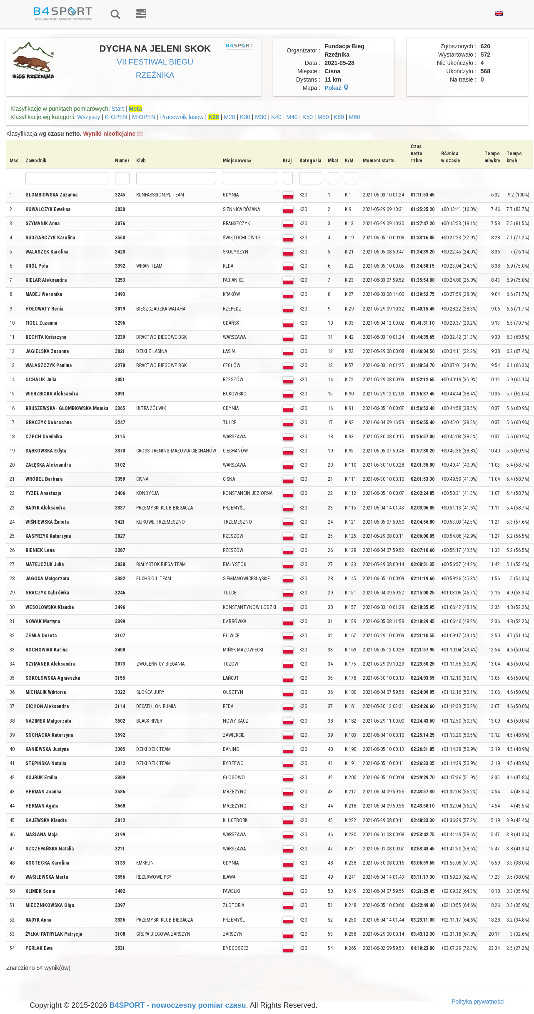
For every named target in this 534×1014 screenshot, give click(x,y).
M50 (323, 117)
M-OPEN (143, 117)
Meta (135, 108)
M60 (354, 117)
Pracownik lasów (181, 117)
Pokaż (336, 87)
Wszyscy (88, 117)
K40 (276, 117)
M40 (291, 117)
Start (118, 108)
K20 (213, 117)
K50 (307, 117)
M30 (260, 117)
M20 (229, 117)
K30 (245, 117)
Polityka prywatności (478, 1001)
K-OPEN (116, 117)
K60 (339, 117)
